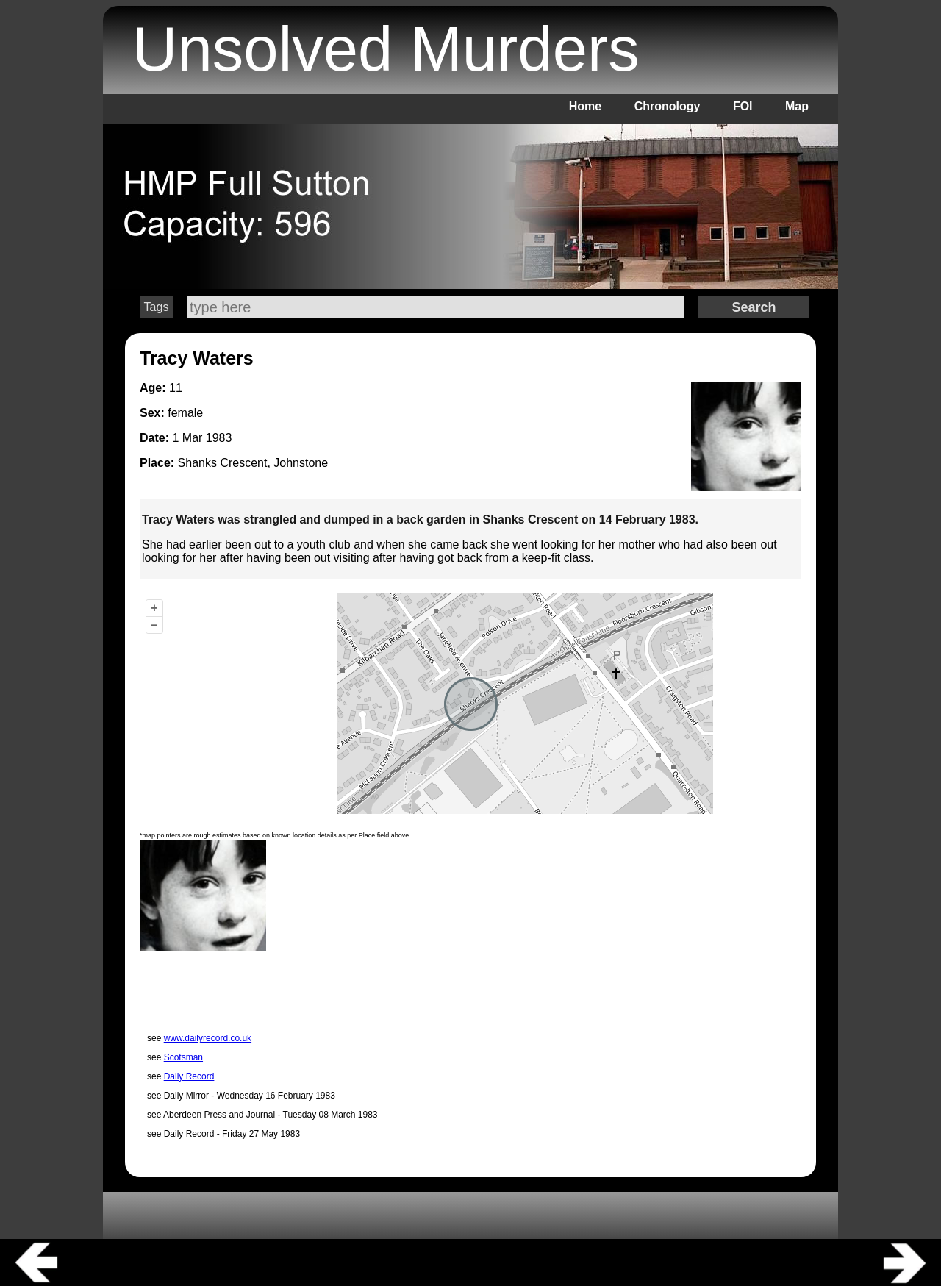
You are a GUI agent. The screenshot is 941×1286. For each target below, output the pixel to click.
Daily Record (189, 1076)
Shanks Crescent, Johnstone (253, 463)
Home (585, 106)
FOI (743, 106)
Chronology (667, 106)
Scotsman (183, 1057)
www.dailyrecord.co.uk (207, 1038)
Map (797, 106)
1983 (219, 438)
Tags (156, 307)
